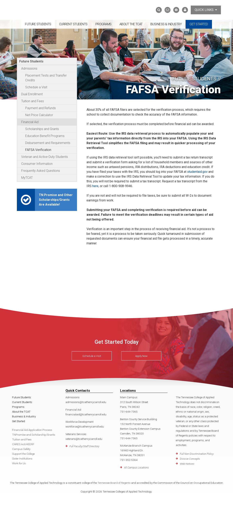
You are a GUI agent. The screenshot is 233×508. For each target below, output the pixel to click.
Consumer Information (37, 164)
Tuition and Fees (32, 101)
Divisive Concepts (190, 458)
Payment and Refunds (40, 108)
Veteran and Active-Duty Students (44, 157)
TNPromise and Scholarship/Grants (33, 434)
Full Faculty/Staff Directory (84, 446)
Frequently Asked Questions (40, 171)
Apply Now (141, 355)
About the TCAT (130, 24)
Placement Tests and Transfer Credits (46, 78)
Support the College (23, 453)
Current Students (73, 24)
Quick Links (206, 10)
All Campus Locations (136, 467)
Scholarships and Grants (42, 129)
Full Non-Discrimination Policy (197, 453)
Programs (103, 24)
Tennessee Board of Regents (114, 482)
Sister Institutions (22, 458)
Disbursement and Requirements (47, 143)
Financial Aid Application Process (32, 429)
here (94, 186)
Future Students (38, 24)
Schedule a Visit (36, 87)
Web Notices (187, 463)
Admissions (29, 68)
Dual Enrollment (32, 94)
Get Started (199, 24)
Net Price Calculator (39, 115)
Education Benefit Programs (45, 136)
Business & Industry (166, 24)
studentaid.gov (197, 172)
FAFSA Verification (38, 150)
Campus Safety (21, 449)
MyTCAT (27, 178)
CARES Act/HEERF (23, 444)
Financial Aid (30, 122)
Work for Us (19, 463)
